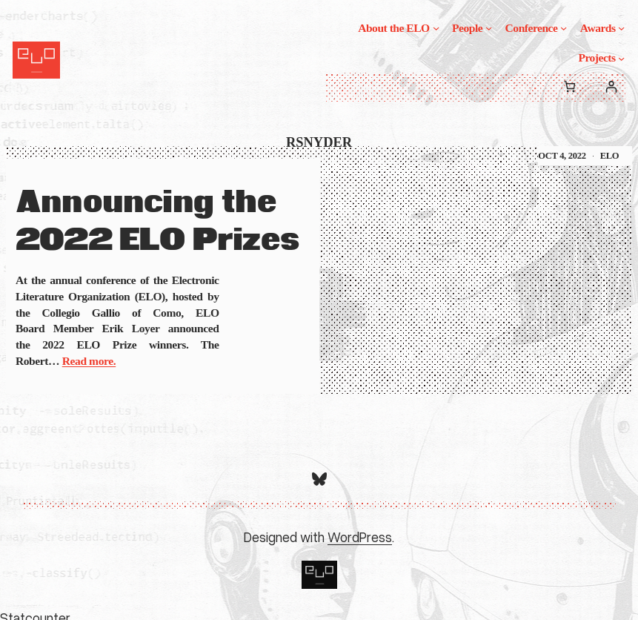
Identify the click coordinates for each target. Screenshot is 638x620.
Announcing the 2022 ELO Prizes (157, 221)
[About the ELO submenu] (436, 27)
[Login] (611, 87)
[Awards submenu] (621, 27)
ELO (609, 156)
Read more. (89, 360)
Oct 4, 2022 (561, 156)
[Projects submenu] (621, 57)
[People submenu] (488, 27)
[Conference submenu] (563, 27)
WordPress (360, 537)
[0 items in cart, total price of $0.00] (569, 87)
